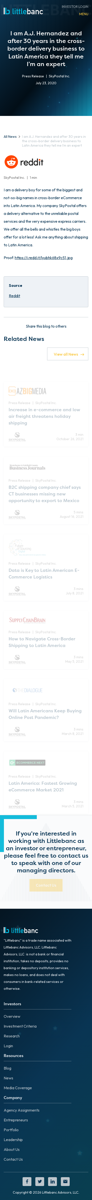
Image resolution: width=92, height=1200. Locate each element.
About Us (12, 1149)
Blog (7, 1068)
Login (8, 1045)
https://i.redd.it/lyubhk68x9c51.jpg (44, 257)
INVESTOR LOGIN (75, 6)
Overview (12, 1016)
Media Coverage (18, 1087)
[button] (83, 14)
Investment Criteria (20, 1026)
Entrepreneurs (16, 1119)
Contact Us (13, 1159)
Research (12, 1035)
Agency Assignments (21, 1110)
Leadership (13, 1139)
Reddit (14, 295)
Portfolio (11, 1129)
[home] (23, 10)
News (8, 1077)
